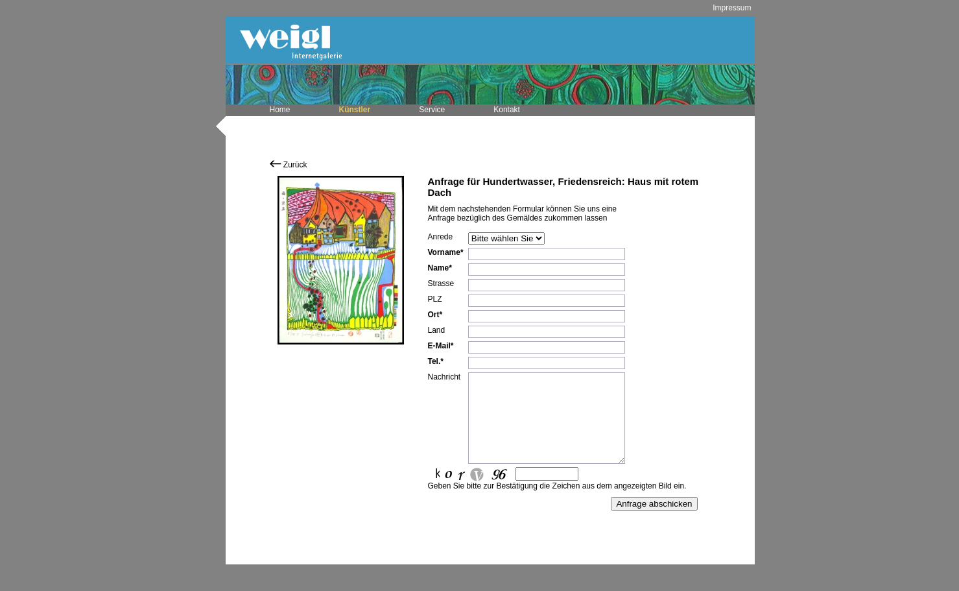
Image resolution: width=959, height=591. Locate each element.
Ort (434, 314)
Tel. (434, 361)
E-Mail (439, 345)
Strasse (441, 283)
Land (436, 330)
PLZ (435, 299)
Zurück (288, 164)
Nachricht (444, 376)
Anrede (440, 236)
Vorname (444, 252)
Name (438, 267)
